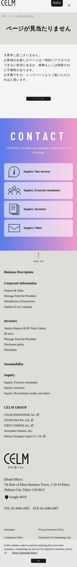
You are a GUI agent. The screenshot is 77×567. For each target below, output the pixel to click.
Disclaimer (10, 356)
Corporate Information (20, 290)
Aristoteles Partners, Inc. (18, 437)
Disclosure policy (14, 351)
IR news (9, 340)
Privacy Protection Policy (24, 547)
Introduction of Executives (19, 308)
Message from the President (20, 302)
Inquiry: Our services (29, 176)
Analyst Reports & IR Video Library (25, 335)
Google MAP (15, 503)
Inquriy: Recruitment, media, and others (27, 400)
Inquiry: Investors (27, 214)
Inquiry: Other (25, 232)
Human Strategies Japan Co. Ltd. (23, 442)
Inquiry (56, 6)
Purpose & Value (14, 297)
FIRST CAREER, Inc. (17, 432)
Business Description (18, 279)
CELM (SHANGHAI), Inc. (20, 421)
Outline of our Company (18, 313)
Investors (10, 327)
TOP (4, 16)
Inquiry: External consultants (34, 195)
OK (38, 558)
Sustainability (13, 370)
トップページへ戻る (38, 100)
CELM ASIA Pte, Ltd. (17, 426)
